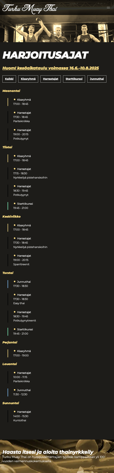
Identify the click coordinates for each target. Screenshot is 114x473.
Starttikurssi (74, 78)
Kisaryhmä (28, 78)
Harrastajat (50, 78)
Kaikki (9, 78)
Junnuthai (97, 78)
